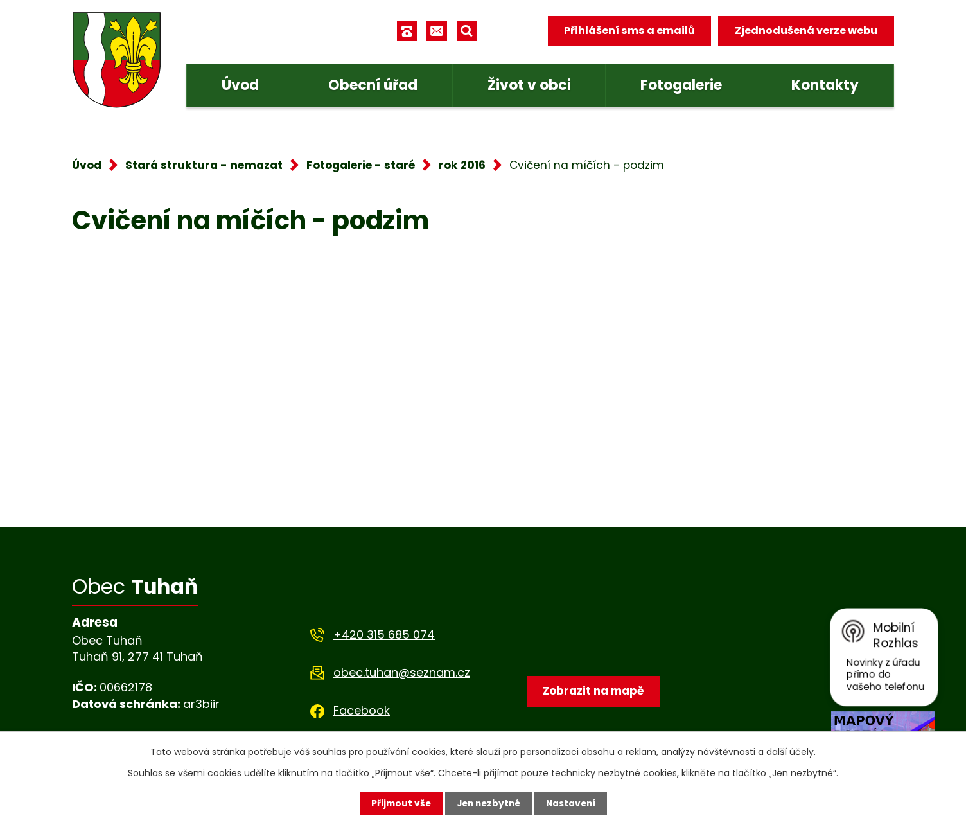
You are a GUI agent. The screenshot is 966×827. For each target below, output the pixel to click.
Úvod (240, 85)
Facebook (361, 710)
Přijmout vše (397, 803)
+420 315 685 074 (384, 635)
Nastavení (573, 803)
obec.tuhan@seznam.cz (401, 672)
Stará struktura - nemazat (204, 165)
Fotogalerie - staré (360, 165)
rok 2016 (462, 165)
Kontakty (825, 85)
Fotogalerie (681, 85)
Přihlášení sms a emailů (628, 30)
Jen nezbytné (488, 803)
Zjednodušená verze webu (806, 30)
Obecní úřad (372, 85)
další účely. (791, 751)
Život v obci (529, 85)
